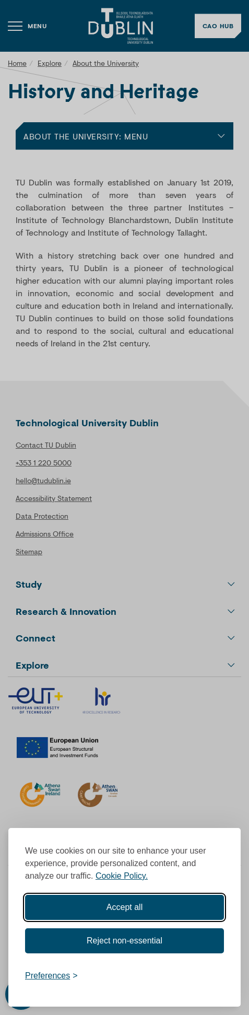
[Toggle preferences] (51, 976)
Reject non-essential (124, 940)
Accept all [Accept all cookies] (124, 907)
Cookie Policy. (122, 875)
